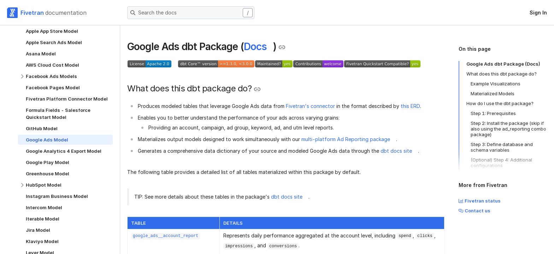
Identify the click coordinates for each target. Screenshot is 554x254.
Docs (255, 47)
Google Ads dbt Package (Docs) (503, 64)
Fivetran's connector (310, 106)
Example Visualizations (495, 83)
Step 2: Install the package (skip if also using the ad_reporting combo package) (508, 128)
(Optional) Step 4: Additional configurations (501, 162)
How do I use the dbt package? (500, 103)
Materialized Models (492, 93)
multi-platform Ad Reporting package (345, 139)
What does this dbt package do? (501, 74)
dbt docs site (396, 151)
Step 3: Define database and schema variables (502, 147)
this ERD (410, 106)
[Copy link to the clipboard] (282, 47)
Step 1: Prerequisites (493, 113)
